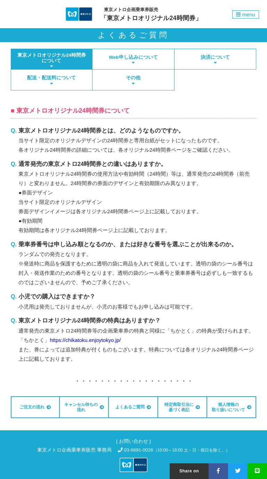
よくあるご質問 (133, 407)
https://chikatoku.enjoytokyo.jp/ (85, 340)
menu (245, 14)
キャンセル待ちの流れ (84, 407)
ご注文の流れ (35, 407)
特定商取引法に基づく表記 (182, 407)
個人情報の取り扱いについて (231, 407)
